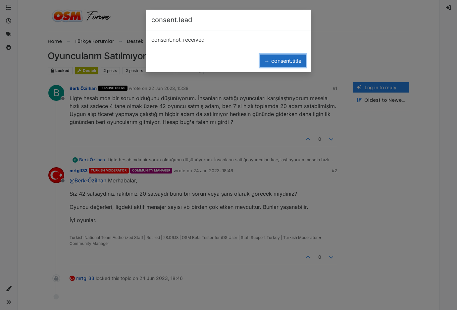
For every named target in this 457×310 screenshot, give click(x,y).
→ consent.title (282, 61)
